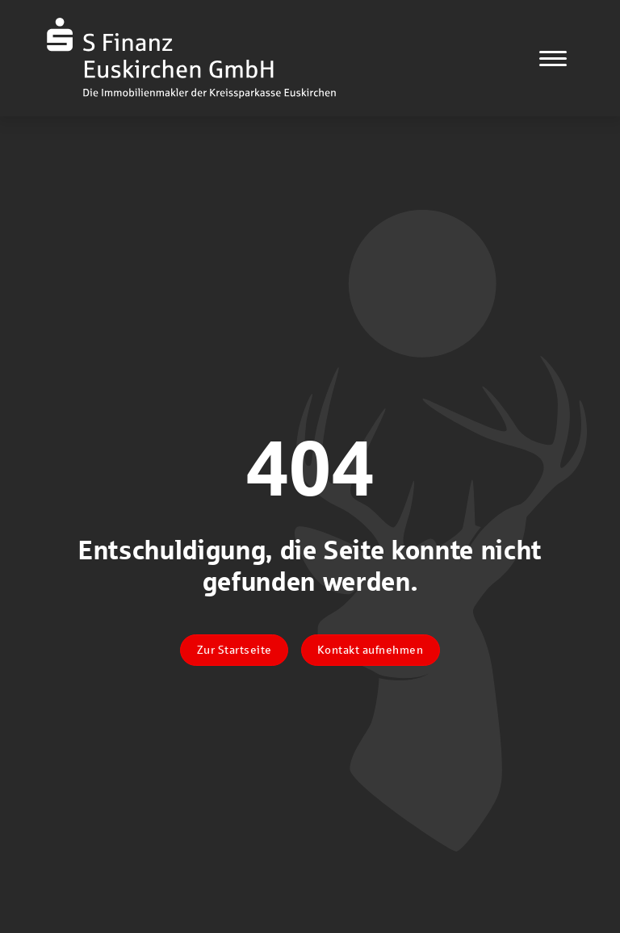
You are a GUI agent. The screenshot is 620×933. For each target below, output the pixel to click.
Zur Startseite (234, 649)
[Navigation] (553, 58)
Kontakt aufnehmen (370, 649)
